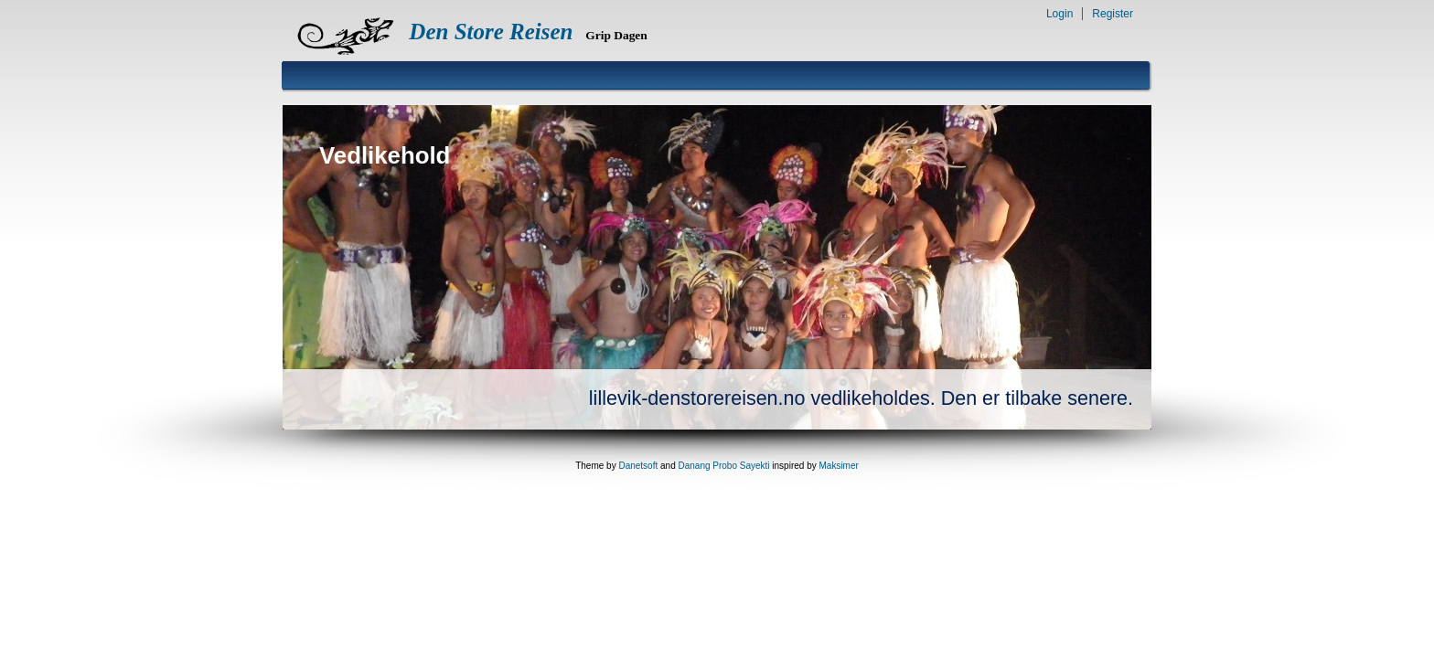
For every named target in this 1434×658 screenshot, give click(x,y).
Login (1059, 13)
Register (1112, 13)
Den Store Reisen (491, 31)
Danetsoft (638, 466)
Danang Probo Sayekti (723, 466)
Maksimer (838, 466)
